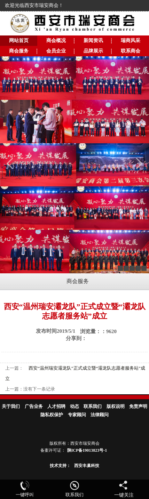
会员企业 (56, 51)
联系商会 (130, 51)
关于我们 (11, 406)
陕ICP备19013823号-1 (87, 450)
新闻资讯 (93, 40)
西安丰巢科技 (86, 465)
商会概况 (56, 40)
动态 (74, 406)
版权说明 (116, 406)
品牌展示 (93, 51)
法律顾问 (100, 414)
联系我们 (93, 406)
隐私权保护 (51, 414)
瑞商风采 (130, 40)
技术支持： (60, 465)
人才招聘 (56, 406)
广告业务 (34, 406)
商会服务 (19, 51)
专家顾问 (77, 414)
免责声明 (138, 406)
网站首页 (19, 40)
